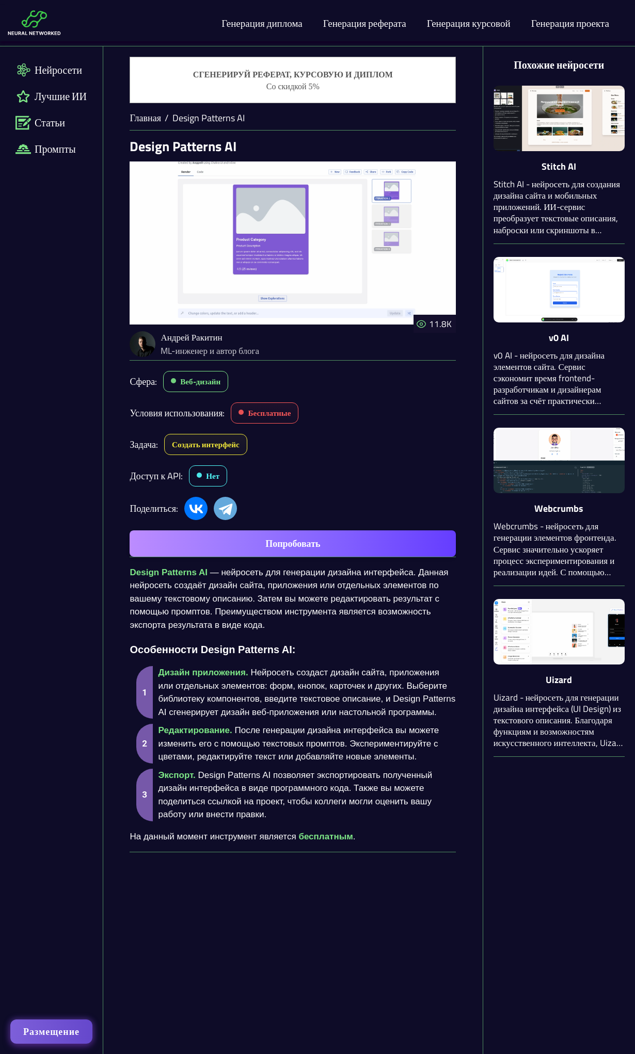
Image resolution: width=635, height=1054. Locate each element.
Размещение (51, 1032)
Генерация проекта (570, 22)
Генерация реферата (364, 22)
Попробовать (292, 543)
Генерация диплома (262, 22)
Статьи (40, 123)
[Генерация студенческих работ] (292, 80)
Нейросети (48, 70)
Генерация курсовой (469, 22)
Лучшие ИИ (51, 96)
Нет (212, 476)
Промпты (45, 149)
